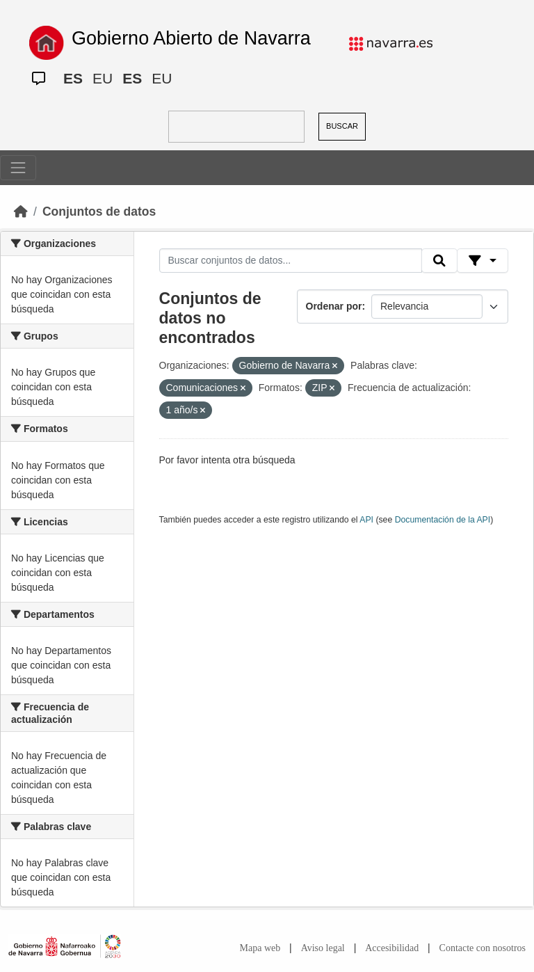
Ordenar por (334, 306)
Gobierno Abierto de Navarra (191, 38)
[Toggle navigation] (18, 167)
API (366, 520)
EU (102, 78)
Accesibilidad (392, 948)
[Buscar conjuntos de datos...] (290, 260)
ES (73, 78)
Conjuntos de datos (99, 211)
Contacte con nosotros (482, 948)
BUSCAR (342, 126)
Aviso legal (323, 948)
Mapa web (260, 948)
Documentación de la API (443, 520)
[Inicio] (21, 211)
